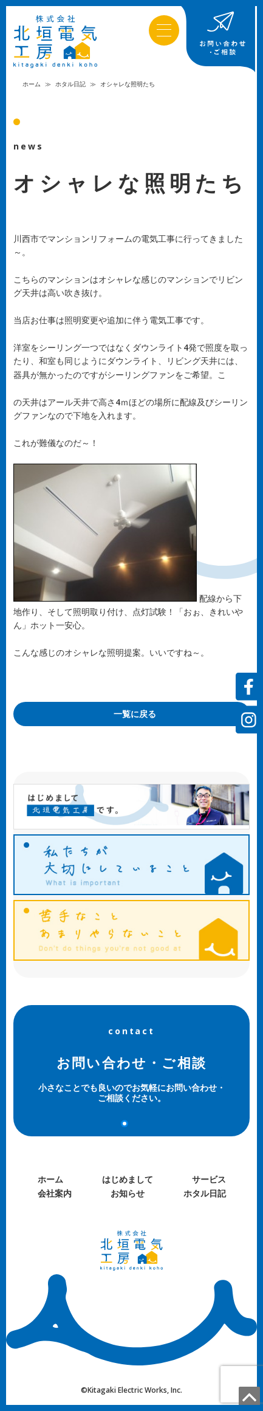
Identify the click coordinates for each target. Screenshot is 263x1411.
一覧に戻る (135, 713)
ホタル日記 (70, 84)
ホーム (31, 84)
